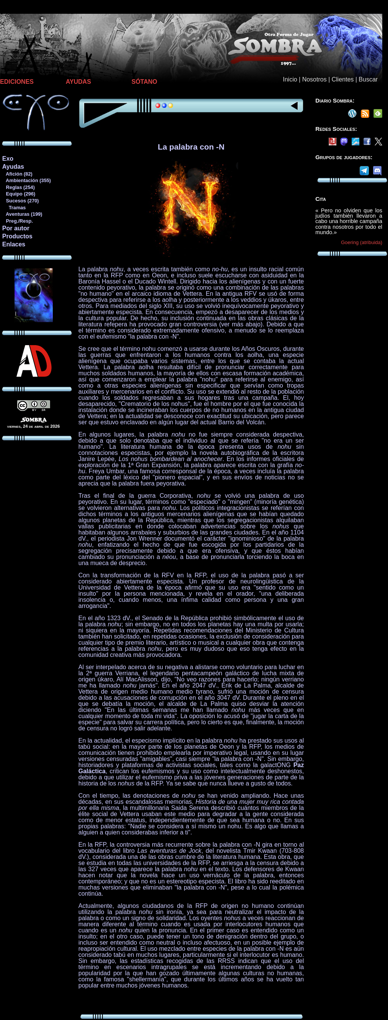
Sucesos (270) (20, 201)
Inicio (290, 79)
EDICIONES (17, 81)
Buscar (368, 79)
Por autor (15, 228)
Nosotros (314, 79)
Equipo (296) (18, 194)
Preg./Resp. (17, 221)
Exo (7, 158)
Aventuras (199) (22, 214)
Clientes (342, 79)
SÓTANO (144, 81)
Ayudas (13, 166)
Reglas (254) (18, 187)
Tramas (14, 207)
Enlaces (13, 244)
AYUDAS (78, 81)
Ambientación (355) (26, 180)
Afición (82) (17, 174)
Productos (17, 236)
